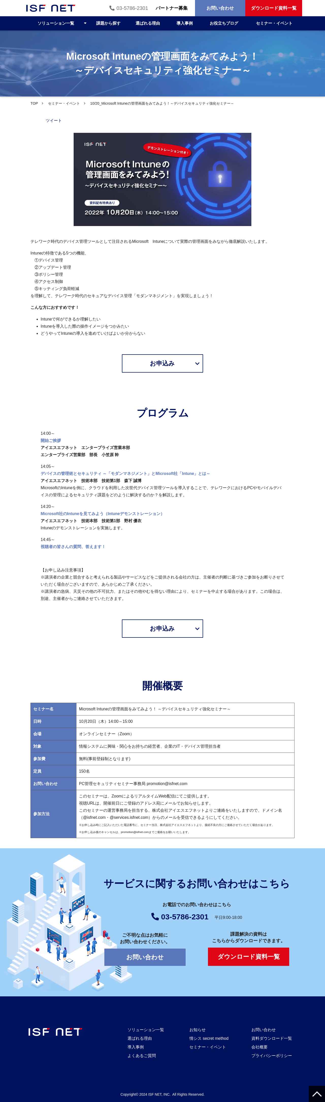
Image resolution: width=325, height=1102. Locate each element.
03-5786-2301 (132, 8)
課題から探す (108, 23)
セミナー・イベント (274, 23)
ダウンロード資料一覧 (274, 8)
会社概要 (259, 1047)
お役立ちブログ (224, 23)
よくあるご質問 (141, 1055)
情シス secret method (209, 1038)
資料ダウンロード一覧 (271, 1038)
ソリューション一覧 (56, 23)
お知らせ (197, 1030)
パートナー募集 (171, 8)
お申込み (162, 363)
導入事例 (184, 23)
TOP (34, 103)
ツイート (54, 120)
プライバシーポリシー (271, 1055)
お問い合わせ (220, 8)
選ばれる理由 (148, 23)
